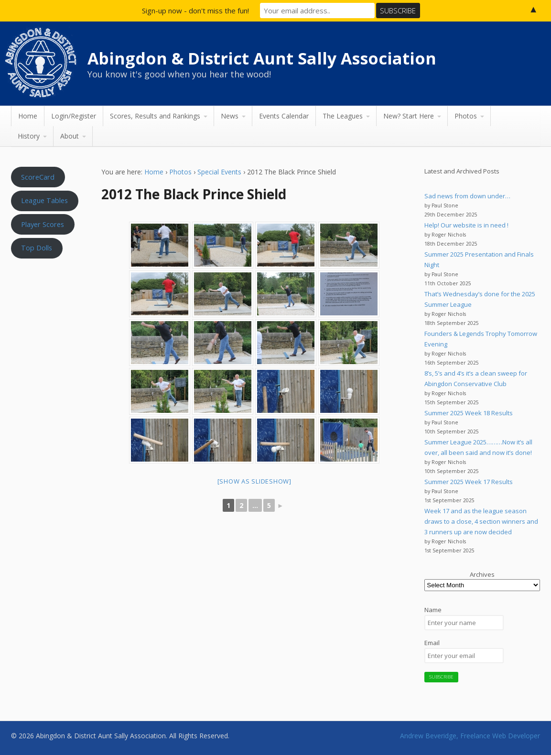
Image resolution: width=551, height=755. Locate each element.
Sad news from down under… (467, 196)
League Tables (44, 200)
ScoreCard (37, 177)
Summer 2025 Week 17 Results (468, 481)
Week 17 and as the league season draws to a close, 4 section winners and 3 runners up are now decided (481, 521)
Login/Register (73, 115)
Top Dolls (36, 247)
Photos (465, 115)
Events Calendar (284, 115)
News (229, 115)
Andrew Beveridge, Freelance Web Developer (470, 735)
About (69, 135)
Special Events (219, 171)
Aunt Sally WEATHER (47, 309)
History (29, 135)
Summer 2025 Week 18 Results (468, 413)
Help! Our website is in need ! (466, 225)
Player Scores (42, 224)
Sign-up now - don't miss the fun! (195, 10)
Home (27, 115)
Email (432, 642)
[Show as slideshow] (254, 481)
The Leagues (343, 115)
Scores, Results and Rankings (155, 115)
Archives (482, 574)
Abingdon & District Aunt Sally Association (261, 58)
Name (433, 609)
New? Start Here (408, 115)
